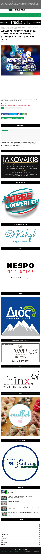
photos (21, 530)
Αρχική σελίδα (3, 27)
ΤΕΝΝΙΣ (21, 544)
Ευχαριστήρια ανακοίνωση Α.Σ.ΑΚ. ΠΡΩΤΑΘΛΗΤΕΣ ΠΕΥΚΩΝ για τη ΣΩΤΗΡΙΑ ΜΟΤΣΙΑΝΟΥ (23, 491)
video (8, 27)
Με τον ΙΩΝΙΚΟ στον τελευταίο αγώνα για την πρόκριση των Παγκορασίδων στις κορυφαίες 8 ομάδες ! (23, 508)
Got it (24, 8)
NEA (16, 108)
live (13, 108)
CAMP (21, 524)
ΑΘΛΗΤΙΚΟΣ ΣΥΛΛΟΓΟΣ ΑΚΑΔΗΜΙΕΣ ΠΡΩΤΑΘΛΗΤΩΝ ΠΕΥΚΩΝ (14, 551)
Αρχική (15, 549)
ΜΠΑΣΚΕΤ (21, 538)
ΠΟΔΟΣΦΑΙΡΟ (21, 542)
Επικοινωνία (25, 549)
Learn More (19, 8)
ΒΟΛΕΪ (6, 108)
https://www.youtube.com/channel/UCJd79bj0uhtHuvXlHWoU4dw (16, 105)
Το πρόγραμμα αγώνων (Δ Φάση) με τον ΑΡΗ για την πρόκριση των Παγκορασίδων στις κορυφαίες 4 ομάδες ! (21, 497)
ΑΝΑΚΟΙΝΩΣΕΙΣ (21, 534)
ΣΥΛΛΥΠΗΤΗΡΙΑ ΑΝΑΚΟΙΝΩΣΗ (14, 501)
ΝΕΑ (10, 108)
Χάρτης (20, 549)
